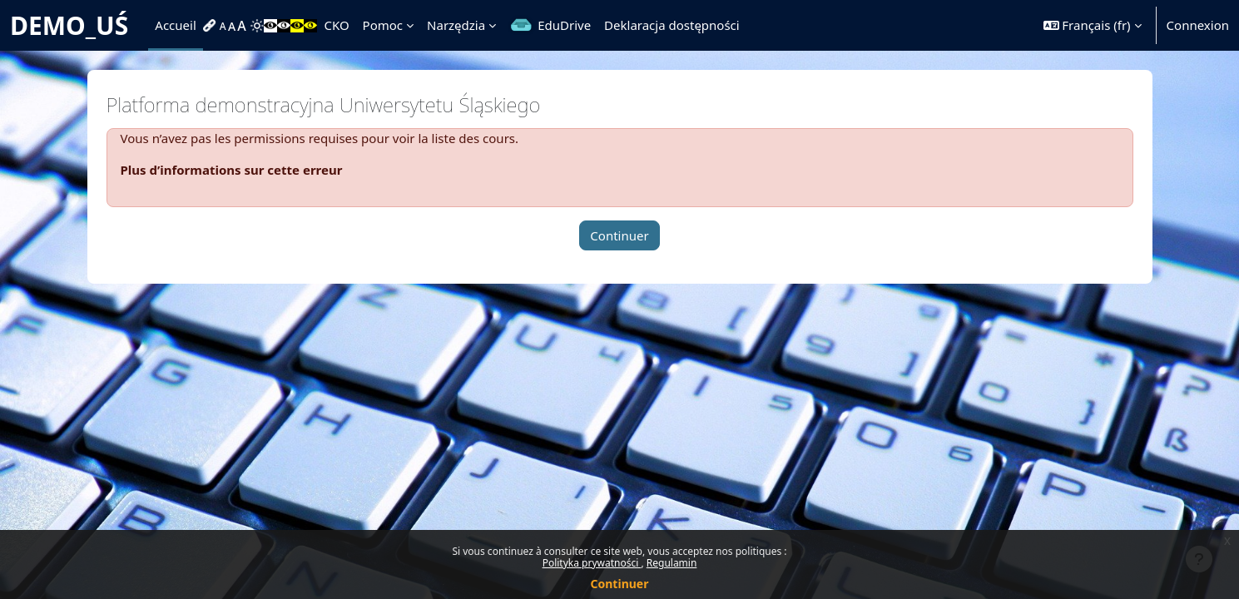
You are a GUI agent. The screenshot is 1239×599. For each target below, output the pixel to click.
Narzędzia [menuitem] (456, 25)
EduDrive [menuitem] (564, 25)
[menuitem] (211, 26)
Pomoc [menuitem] (383, 25)
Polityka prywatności (592, 563)
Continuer (620, 584)
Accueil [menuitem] (175, 25)
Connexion (1198, 25)
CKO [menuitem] (336, 25)
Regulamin (672, 563)
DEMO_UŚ (69, 25)
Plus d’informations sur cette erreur (232, 169)
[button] (1092, 25)
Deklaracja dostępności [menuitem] (672, 25)
